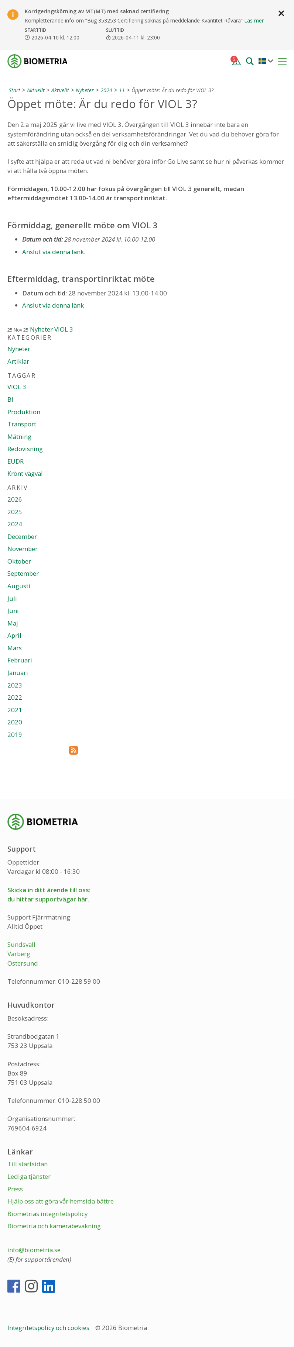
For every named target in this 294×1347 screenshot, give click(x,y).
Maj (12, 623)
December (22, 536)
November (22, 548)
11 (122, 90)
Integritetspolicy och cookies (49, 1327)
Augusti (18, 586)
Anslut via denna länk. (53, 251)
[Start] (13, 90)
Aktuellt (36, 90)
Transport (21, 424)
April (14, 635)
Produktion (23, 412)
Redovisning (25, 448)
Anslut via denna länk (53, 305)
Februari (19, 660)
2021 (14, 710)
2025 (14, 512)
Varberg (18, 953)
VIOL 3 (63, 329)
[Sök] (249, 60)
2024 (106, 90)
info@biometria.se (34, 1250)
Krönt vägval (25, 473)
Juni (13, 610)
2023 (14, 685)
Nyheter (85, 90)
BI (10, 399)
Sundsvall (21, 944)
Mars (14, 648)
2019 (14, 734)
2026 (14, 499)
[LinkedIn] (48, 1289)
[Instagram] (31, 1289)
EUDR (15, 461)
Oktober (19, 561)
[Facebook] (13, 1289)
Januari (17, 672)
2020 (14, 722)
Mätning (19, 436)
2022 (14, 697)
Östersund (22, 963)
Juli (12, 598)
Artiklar (18, 361)
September (23, 573)
